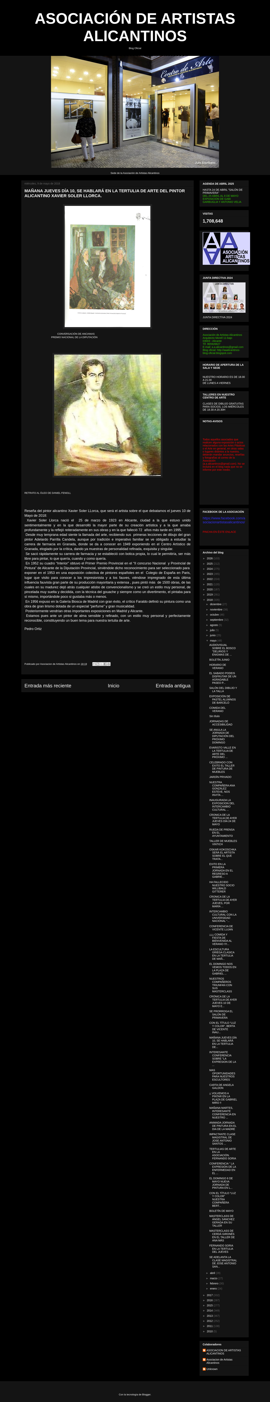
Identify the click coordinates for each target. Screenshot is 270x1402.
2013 (210, 1315)
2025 (210, 563)
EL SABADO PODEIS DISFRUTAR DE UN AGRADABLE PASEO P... (222, 678)
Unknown (211, 1369)
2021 (210, 584)
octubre (215, 614)
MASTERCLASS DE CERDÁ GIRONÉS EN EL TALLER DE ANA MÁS (222, 1235)
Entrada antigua (173, 685)
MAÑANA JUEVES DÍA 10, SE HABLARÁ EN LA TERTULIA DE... (223, 1042)
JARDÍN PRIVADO (220, 776)
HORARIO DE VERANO (217, 666)
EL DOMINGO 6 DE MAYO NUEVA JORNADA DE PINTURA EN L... (221, 1183)
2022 (210, 579)
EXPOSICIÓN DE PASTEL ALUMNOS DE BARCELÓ (222, 699)
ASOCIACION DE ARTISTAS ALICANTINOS (223, 1352)
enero (213, 1288)
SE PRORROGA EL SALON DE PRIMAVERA (221, 1014)
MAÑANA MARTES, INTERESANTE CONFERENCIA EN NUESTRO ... (222, 1112)
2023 (210, 573)
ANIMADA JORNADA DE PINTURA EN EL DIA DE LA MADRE (222, 1126)
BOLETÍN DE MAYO (221, 1210)
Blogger (146, 1394)
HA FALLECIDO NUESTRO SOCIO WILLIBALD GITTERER (221, 887)
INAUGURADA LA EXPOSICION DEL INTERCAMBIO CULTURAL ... (222, 805)
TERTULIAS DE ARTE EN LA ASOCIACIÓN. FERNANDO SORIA (222, 1153)
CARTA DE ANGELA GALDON (221, 1086)
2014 (210, 1310)
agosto (214, 625)
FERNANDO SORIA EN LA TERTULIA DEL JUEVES (221, 1249)
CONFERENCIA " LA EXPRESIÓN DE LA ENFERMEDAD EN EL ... (222, 1168)
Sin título (214, 716)
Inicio (113, 685)
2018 (210, 599)
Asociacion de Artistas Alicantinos (219, 1361)
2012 (210, 1320)
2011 (210, 1326)
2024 (210, 568)
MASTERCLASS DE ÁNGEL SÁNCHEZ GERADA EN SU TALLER (222, 1220)
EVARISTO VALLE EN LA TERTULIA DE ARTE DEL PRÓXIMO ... (222, 752)
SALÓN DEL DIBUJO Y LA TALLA (223, 689)
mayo (213, 640)
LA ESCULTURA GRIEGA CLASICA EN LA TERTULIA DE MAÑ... (221, 954)
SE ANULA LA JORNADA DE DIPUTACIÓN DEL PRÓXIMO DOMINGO (221, 736)
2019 (210, 594)
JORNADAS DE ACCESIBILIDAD (220, 723)
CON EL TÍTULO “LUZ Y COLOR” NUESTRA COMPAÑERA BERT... (222, 1199)
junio (213, 635)
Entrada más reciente (47, 685)
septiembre (217, 619)
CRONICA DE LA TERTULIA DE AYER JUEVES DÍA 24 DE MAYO (223, 819)
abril (213, 1273)
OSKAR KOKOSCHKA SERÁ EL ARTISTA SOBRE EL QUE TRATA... (222, 854)
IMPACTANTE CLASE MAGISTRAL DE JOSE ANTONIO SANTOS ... (222, 1139)
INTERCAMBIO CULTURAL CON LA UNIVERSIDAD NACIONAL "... (222, 916)
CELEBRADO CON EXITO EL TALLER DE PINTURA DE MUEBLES (222, 767)
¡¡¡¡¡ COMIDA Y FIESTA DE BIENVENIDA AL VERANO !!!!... (220, 939)
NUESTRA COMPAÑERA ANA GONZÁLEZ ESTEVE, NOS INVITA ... (222, 788)
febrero (214, 1283)
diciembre (216, 604)
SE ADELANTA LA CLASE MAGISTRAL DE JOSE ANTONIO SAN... (223, 1262)
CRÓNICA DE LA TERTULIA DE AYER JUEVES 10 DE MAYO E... (223, 1001)
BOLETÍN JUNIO (219, 659)
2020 (210, 589)
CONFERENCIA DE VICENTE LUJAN (221, 928)
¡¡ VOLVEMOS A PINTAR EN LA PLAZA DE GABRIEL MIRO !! (223, 1098)
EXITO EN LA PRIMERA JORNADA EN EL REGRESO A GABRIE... (221, 870)
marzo (214, 1278)
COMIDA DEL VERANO (217, 709)
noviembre (216, 609)
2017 (210, 1295)
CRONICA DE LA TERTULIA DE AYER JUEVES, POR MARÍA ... (223, 901)
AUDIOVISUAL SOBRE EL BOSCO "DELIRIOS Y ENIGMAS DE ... (222, 649)
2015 (210, 1305)
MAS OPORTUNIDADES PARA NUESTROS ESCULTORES (222, 1075)
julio (212, 630)
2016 (210, 1300)
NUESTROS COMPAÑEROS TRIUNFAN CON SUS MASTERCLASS (220, 985)
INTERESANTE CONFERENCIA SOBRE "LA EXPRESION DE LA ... (222, 1058)
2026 (210, 558)
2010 (210, 1331)
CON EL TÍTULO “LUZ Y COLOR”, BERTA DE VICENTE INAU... (222, 1027)
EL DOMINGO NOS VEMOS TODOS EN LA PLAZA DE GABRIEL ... (222, 968)
